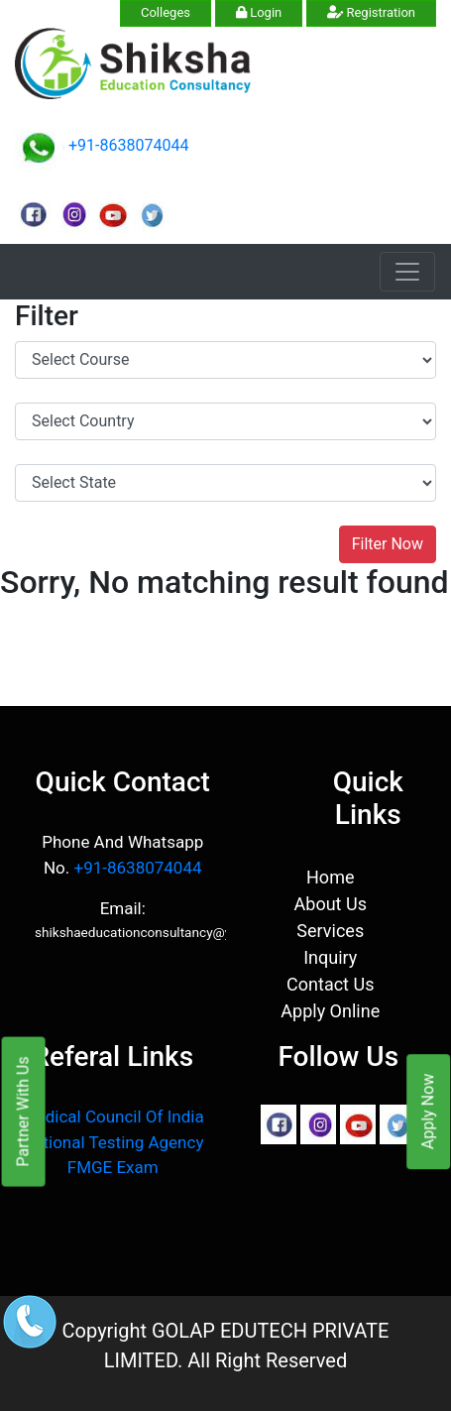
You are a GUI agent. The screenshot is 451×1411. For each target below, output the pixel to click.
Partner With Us (23, 1111)
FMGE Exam (113, 1167)
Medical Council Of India (113, 1116)
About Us (330, 903)
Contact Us (330, 984)
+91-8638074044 (128, 145)
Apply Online (330, 1010)
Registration (371, 12)
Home (330, 877)
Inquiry (330, 957)
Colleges (165, 12)
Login (259, 12)
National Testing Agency (112, 1142)
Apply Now (427, 1111)
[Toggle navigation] (407, 272)
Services (330, 930)
